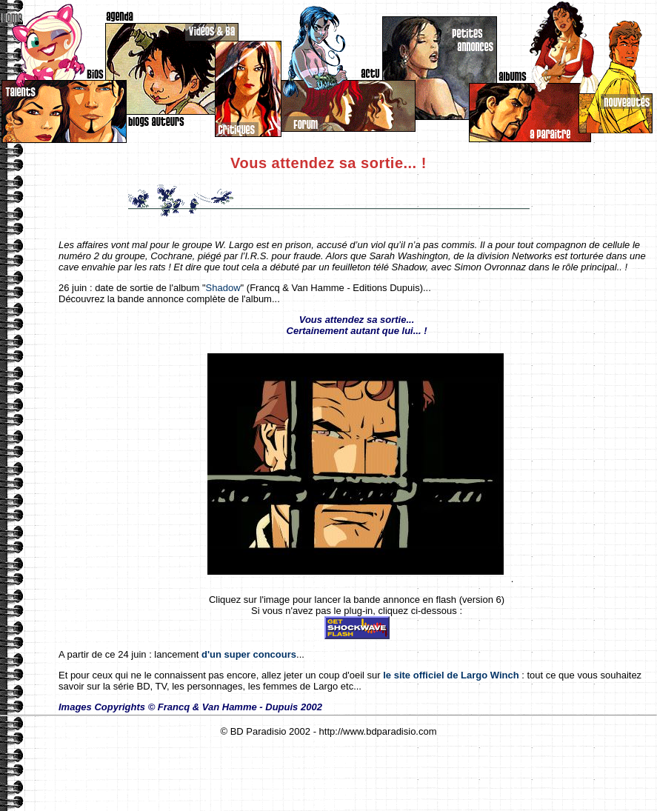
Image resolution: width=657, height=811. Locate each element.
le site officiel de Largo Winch (450, 675)
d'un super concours (248, 654)
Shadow (223, 287)
